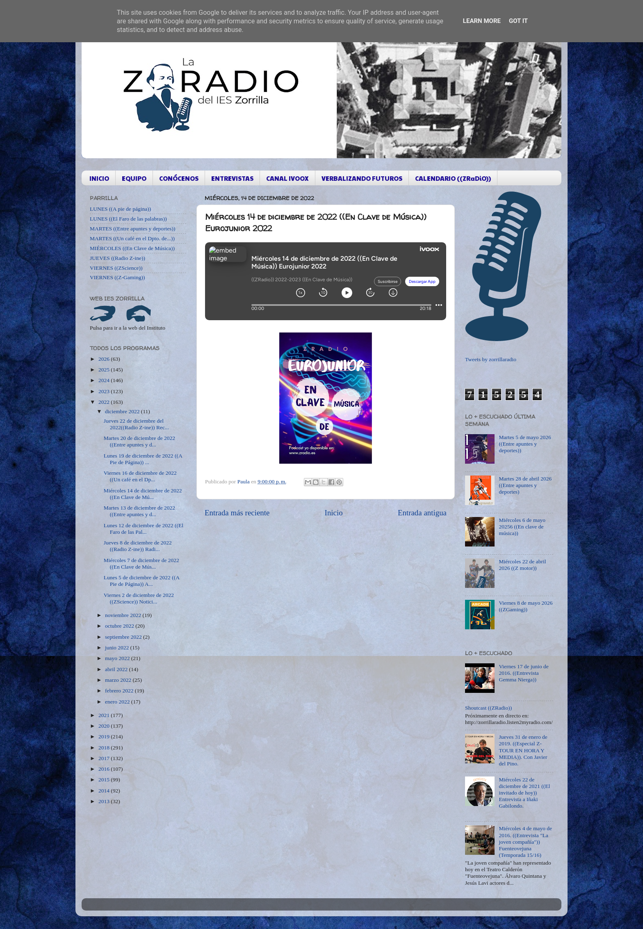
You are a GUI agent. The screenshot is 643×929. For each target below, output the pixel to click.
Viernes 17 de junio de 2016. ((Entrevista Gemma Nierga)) (523, 673)
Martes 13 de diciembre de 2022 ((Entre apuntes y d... (139, 511)
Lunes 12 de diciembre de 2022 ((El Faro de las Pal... (143, 528)
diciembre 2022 (123, 411)
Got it (518, 21)
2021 (104, 715)
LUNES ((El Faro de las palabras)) (128, 219)
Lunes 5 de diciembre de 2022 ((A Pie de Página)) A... (141, 580)
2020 (104, 726)
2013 (104, 801)
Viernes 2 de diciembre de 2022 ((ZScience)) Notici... (139, 598)
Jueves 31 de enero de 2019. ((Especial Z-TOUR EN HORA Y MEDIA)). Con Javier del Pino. (523, 750)
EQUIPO (134, 178)
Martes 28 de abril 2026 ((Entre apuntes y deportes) (525, 485)
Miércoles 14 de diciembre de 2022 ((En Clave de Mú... (143, 493)
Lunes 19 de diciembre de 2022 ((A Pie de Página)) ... (143, 459)
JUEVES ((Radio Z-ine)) (117, 258)
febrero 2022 (120, 691)
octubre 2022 (120, 626)
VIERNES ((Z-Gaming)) (117, 277)
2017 (104, 758)
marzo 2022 (118, 680)
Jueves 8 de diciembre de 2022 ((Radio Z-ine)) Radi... (138, 546)
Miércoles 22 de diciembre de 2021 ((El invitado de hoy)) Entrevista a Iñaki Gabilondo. (524, 792)
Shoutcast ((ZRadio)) (488, 708)
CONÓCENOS (178, 178)
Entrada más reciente (237, 512)
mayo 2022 (118, 658)
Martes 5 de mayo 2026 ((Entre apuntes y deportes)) (525, 443)
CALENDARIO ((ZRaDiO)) (453, 178)
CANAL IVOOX (287, 178)
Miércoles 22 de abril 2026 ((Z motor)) (522, 564)
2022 (104, 402)
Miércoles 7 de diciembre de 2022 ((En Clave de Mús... (141, 563)
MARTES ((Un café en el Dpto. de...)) (132, 238)
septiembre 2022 (124, 637)
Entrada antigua (422, 512)
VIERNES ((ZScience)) (116, 268)
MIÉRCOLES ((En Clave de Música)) (132, 248)
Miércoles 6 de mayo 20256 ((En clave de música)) (522, 526)
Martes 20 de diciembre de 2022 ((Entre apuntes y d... (139, 441)
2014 (104, 791)
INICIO (99, 178)
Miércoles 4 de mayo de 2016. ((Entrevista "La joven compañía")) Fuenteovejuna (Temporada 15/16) (525, 841)
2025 (104, 370)
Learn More (482, 21)
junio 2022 (117, 647)
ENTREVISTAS (232, 178)
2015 (104, 779)
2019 (104, 736)
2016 (104, 769)
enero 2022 (118, 702)
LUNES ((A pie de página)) (120, 209)
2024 (104, 380)
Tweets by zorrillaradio (490, 359)
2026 (104, 359)
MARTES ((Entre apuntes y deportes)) (132, 228)
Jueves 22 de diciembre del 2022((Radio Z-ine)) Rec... (136, 424)
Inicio (334, 512)
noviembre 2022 (123, 615)
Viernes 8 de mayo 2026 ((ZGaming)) (525, 606)
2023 (104, 391)
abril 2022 (117, 669)
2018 (104, 748)
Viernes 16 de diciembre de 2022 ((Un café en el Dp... (140, 476)
